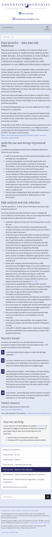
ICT (13, 37)
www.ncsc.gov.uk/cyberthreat (38, 413)
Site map (15, 510)
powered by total (9, 532)
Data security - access (11, 454)
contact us (41, 426)
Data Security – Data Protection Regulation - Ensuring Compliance (23, 480)
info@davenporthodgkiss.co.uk (26, 19)
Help (36, 510)
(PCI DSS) (34, 281)
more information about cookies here (39, 523)
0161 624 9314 (26, 13)
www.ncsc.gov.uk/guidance (11, 409)
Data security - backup (11, 459)
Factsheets (6, 37)
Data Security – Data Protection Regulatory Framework (24, 474)
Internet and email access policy (15, 487)
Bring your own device (11, 449)
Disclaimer (30, 510)
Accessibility (23, 510)
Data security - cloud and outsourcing (17, 464)
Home (3, 510)
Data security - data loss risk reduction (17, 469)
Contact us (9, 510)
